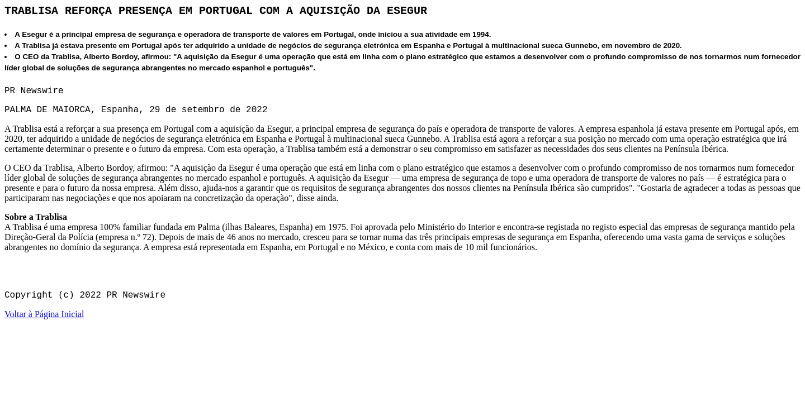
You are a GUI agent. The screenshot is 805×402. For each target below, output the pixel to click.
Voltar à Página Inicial (44, 314)
